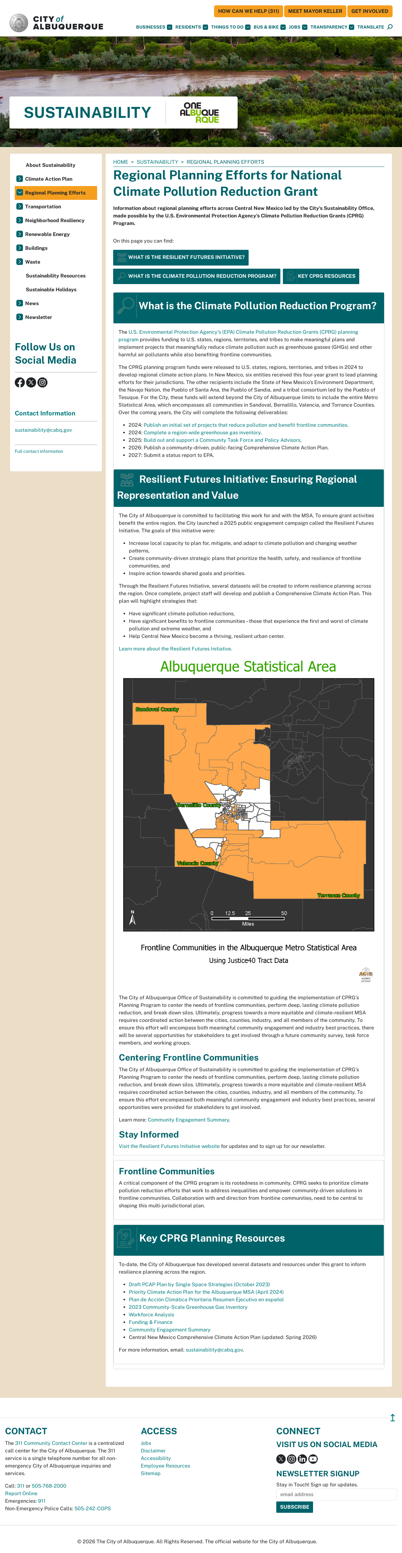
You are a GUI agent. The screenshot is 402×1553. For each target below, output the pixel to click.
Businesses (154, 27)
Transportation (43, 207)
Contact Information (45, 413)
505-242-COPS (92, 1509)
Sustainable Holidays (51, 290)
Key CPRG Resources (321, 276)
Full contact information (39, 451)
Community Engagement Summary (188, 1120)
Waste (32, 262)
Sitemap (151, 1473)
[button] (370, 27)
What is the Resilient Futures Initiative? (181, 257)
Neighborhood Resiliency (55, 220)
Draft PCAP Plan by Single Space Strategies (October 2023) (199, 1284)
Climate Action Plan (48, 179)
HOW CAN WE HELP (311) (248, 11)
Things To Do (231, 27)
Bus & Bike (270, 27)
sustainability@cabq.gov (214, 1350)
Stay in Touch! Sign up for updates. (317, 1485)
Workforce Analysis (151, 1315)
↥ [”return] (392, 1418)
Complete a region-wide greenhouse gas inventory (202, 433)
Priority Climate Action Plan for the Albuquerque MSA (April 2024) (206, 1292)
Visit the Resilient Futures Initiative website (170, 1146)
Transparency (332, 27)
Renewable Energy (47, 234)
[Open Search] (390, 27)
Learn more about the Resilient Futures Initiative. (175, 649)
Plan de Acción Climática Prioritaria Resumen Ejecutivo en (206, 1300)
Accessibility (156, 1458)
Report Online (21, 1493)
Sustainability (157, 162)
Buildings (36, 248)
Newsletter (38, 317)
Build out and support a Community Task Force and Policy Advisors (222, 440)
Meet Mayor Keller (315, 11)
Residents (191, 27)
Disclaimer (153, 1451)
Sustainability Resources (55, 276)
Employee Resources (165, 1466)
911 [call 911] (42, 1501)
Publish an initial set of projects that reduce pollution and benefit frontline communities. (246, 425)
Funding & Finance (151, 1322)
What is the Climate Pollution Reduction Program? (197, 276)
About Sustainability (50, 165)
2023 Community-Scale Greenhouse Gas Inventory (188, 1307)
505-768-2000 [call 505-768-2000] (49, 1486)
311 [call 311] (21, 1486)
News (32, 303)
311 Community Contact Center (51, 1443)
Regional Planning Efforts (55, 193)
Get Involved (369, 11)
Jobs (298, 27)
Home (120, 162)
